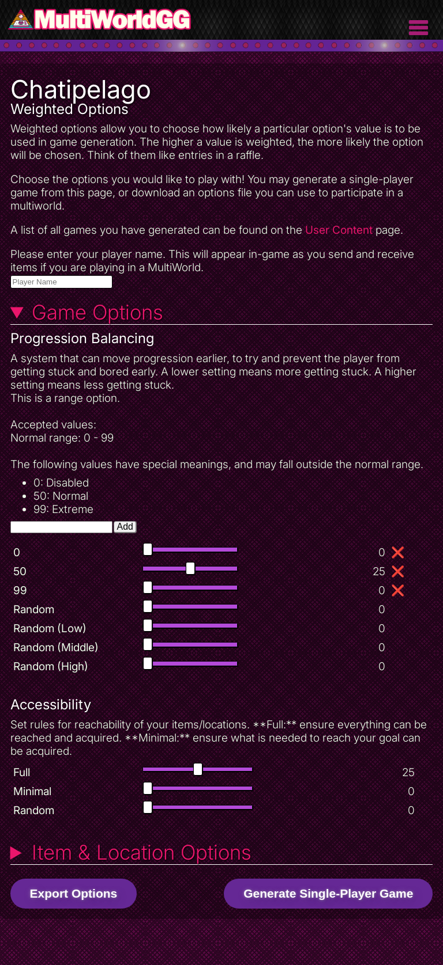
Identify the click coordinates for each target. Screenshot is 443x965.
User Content (339, 230)
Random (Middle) (56, 647)
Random (33, 609)
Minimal (32, 791)
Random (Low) (50, 628)
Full (21, 772)
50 (20, 571)
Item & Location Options (141, 852)
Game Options (97, 312)
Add (125, 526)
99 (20, 590)
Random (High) (50, 666)
